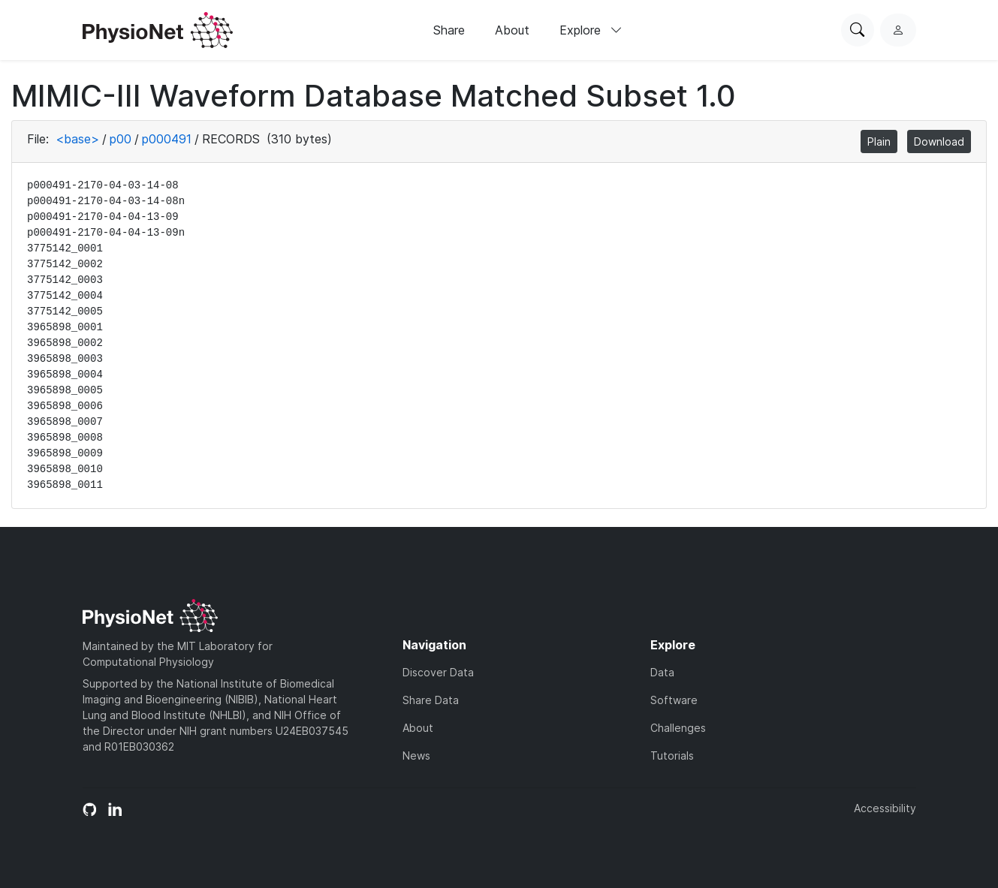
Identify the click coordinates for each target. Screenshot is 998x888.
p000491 (166, 138)
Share (449, 30)
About (512, 30)
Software (674, 700)
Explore (591, 30)
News (416, 755)
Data (662, 672)
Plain (879, 141)
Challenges (678, 727)
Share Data (431, 700)
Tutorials (672, 755)
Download (939, 141)
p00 (120, 138)
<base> (77, 138)
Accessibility (885, 808)
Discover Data (438, 672)
